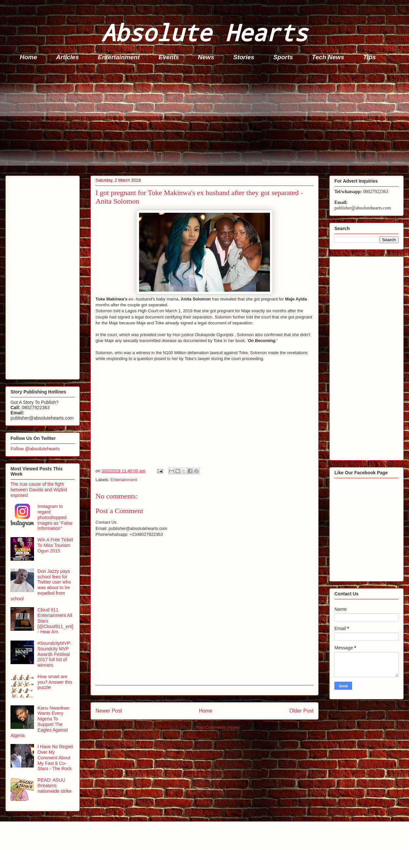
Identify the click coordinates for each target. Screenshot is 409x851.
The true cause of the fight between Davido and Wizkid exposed (38, 489)
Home (28, 57)
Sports (283, 57)
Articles (67, 57)
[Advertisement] (206, 120)
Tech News (328, 57)
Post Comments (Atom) (217, 727)
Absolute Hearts (204, 32)
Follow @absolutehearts (35, 448)
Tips (369, 57)
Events (169, 57)
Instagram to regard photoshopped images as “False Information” (55, 517)
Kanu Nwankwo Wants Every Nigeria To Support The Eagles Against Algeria (39, 721)
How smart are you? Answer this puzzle (55, 682)
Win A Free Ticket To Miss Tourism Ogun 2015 (55, 545)
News (206, 57)
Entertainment (119, 57)
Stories (243, 57)
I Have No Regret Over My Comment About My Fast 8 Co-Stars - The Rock (55, 757)
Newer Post (109, 711)
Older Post (301, 711)
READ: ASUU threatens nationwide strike (55, 785)
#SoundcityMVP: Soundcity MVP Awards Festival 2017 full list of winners (55, 654)
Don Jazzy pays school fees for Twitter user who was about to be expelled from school (40, 585)
